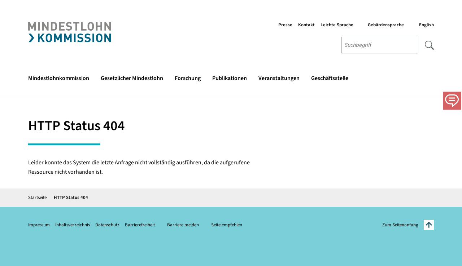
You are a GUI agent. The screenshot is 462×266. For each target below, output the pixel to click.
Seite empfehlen (226, 225)
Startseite (37, 197)
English (426, 25)
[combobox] (379, 45)
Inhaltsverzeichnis (72, 225)
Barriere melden (183, 225)
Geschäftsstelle (329, 78)
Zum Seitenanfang (408, 225)
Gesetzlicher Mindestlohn (132, 78)
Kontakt (306, 25)
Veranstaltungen (279, 78)
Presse (285, 25)
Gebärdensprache (386, 25)
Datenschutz (107, 225)
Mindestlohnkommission (58, 78)
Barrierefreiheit (140, 225)
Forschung (188, 78)
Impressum (39, 225)
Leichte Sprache (337, 25)
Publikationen (229, 78)
